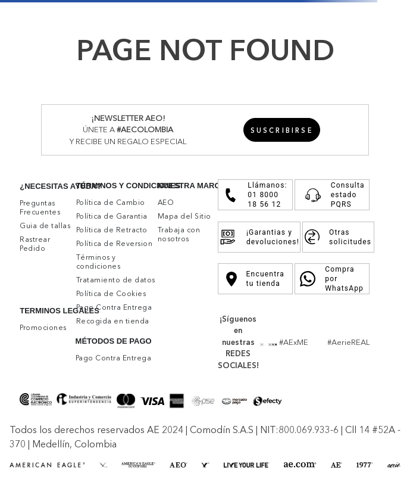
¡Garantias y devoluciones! (259, 237)
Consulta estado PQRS (332, 195)
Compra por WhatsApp (332, 279)
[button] (282, 130)
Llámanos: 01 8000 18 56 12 (255, 195)
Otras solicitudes (338, 237)
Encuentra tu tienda (255, 279)
